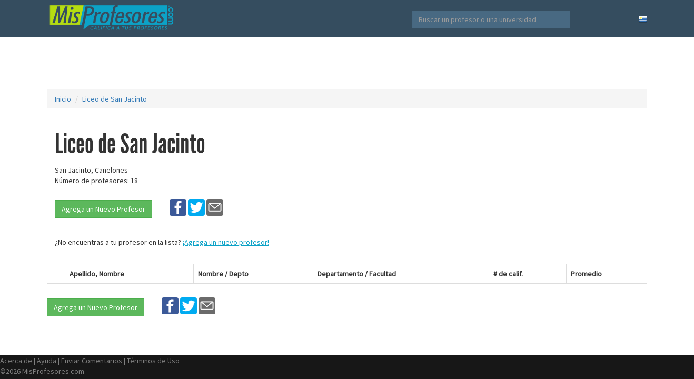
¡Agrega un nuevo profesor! (226, 242)
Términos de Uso (153, 360)
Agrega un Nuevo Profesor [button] (103, 209)
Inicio (63, 99)
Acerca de (16, 360)
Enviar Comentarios (91, 360)
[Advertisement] (347, 63)
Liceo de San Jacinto (114, 99)
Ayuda (46, 360)
